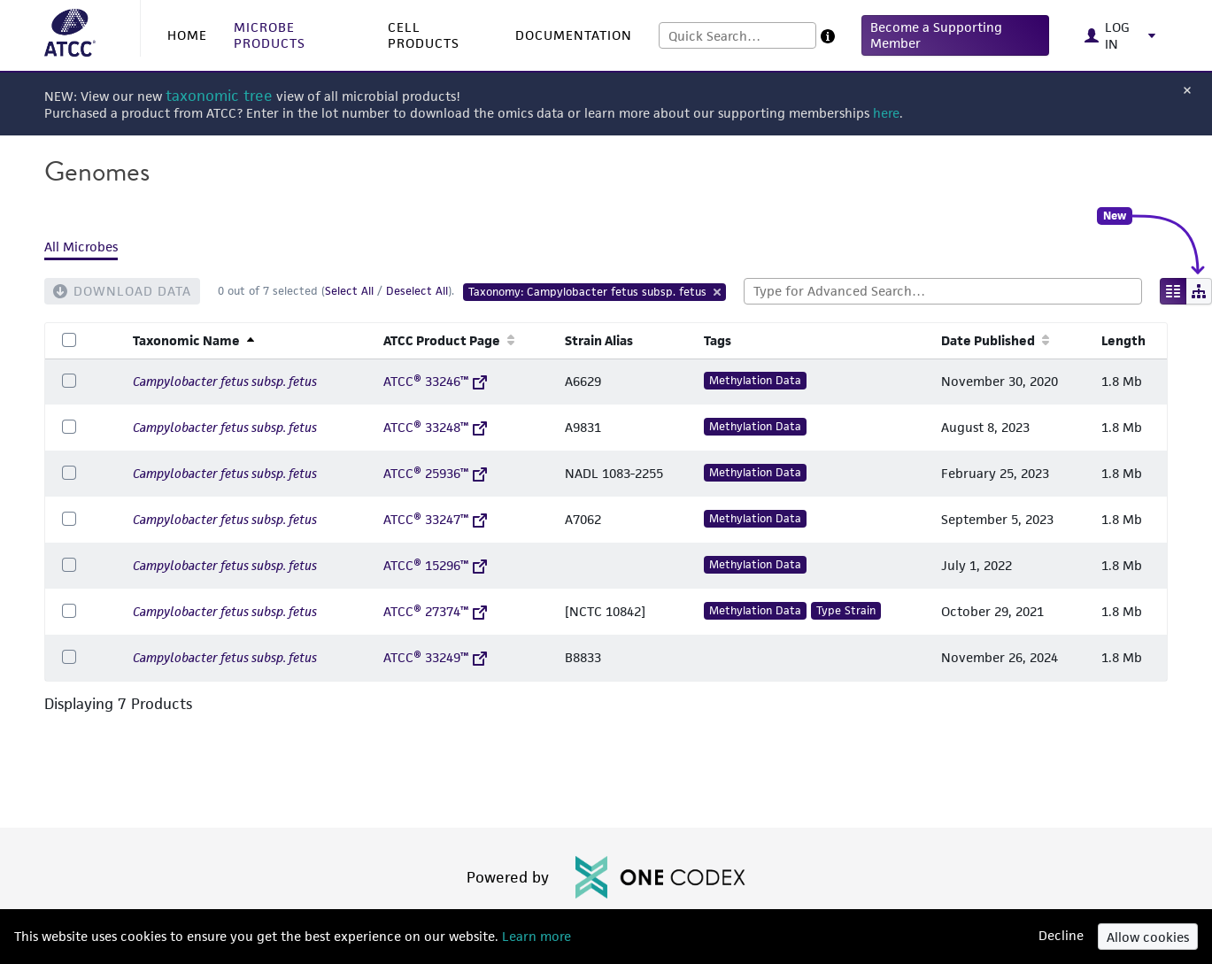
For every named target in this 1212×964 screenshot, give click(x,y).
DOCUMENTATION (573, 35)
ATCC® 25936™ (435, 473)
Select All (349, 290)
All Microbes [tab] (81, 246)
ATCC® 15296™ (435, 565)
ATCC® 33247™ (435, 519)
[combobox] (737, 35)
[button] (955, 35)
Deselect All (417, 290)
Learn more (534, 936)
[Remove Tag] (718, 292)
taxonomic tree (219, 96)
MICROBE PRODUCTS (269, 35)
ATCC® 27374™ (435, 611)
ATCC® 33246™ (435, 381)
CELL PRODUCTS (423, 35)
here (886, 112)
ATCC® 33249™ (435, 657)
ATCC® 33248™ (435, 427)
